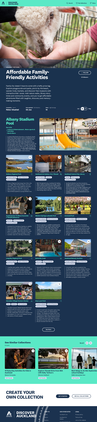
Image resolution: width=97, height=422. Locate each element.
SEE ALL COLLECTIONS (81, 396)
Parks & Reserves (23, 177)
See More (48, 329)
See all (82, 343)
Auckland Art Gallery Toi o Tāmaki (46, 174)
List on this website (80, 420)
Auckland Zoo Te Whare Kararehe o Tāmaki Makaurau (17, 216)
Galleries (48, 177)
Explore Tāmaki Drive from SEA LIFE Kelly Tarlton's (50, 372)
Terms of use (78, 417)
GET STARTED (63, 396)
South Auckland (11, 179)
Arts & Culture (40, 177)
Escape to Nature (11, 177)
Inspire (46, 417)
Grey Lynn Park (40, 301)
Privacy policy (79, 414)
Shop (8, 304)
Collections (9, 67)
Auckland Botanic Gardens (73, 258)
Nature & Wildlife (18, 220)
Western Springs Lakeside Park (45, 216)
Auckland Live (63, 414)
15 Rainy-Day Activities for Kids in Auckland (18, 372)
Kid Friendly (16, 67)
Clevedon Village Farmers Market (17, 301)
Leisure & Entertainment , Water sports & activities (21, 130)
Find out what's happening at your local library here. (77, 192)
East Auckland (22, 304)
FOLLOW (84, 72)
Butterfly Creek (40, 258)
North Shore (11, 133)
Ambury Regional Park (13, 174)
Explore (46, 420)
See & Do (9, 127)
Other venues (75, 177)
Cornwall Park (69, 216)
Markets (14, 304)
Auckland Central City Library (75, 174)
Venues (67, 177)
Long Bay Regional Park (14, 258)
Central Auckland (41, 179)
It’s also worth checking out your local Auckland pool (21, 148)
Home (45, 414)
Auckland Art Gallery (63, 418)
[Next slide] (90, 343)
